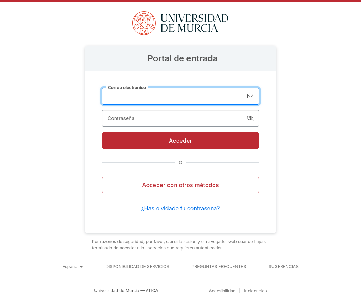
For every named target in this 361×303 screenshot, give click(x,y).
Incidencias (255, 290)
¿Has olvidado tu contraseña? (180, 208)
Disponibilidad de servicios (137, 266)
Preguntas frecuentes (219, 266)
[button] (72, 266)
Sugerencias (284, 266)
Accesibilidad (222, 290)
